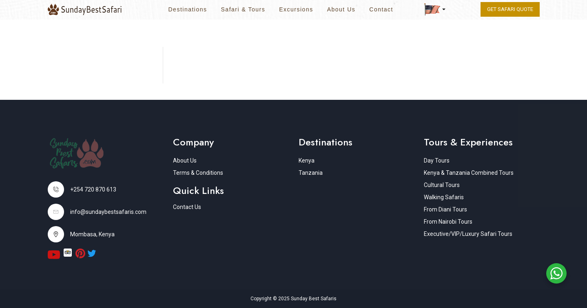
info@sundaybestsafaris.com (108, 212)
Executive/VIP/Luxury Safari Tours (468, 234)
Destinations (187, 9)
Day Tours (437, 160)
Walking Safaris (444, 197)
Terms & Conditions (198, 172)
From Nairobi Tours (448, 221)
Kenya (307, 160)
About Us (341, 9)
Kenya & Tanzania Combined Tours (469, 172)
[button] (434, 9)
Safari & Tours (243, 9)
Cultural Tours (442, 185)
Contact (381, 9)
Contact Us (187, 207)
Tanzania (311, 172)
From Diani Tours (445, 209)
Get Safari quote (510, 9)
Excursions (296, 9)
